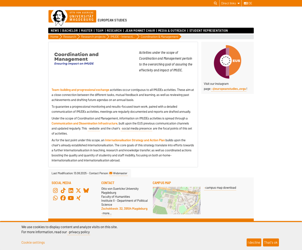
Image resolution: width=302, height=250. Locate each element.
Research (114, 30)
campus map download (220, 187)
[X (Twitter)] (78, 190)
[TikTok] (63, 190)
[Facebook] (63, 198)
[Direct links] (230, 3)
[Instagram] (55, 190)
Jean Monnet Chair (140, 30)
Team (99, 30)
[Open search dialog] (215, 3)
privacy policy (79, 232)
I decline (254, 242)
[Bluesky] (86, 190)
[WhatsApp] (55, 198)
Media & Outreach (172, 30)
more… (107, 213)
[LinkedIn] (71, 190)
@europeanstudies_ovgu (229, 88)
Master (86, 30)
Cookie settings (33, 242)
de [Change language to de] (248, 3)
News (55, 30)
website (94, 128)
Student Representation (208, 30)
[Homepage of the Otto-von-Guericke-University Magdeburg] (72, 18)
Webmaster (118, 173)
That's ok (271, 242)
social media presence (137, 128)
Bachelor (70, 30)
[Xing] (78, 198)
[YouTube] (71, 198)
